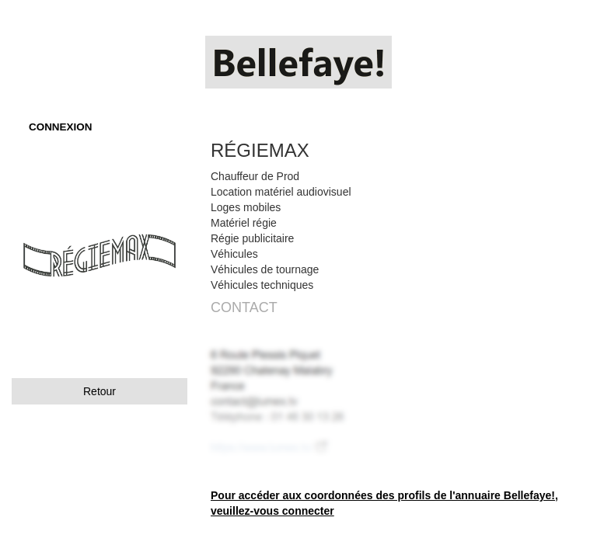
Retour (99, 391)
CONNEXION (60, 127)
